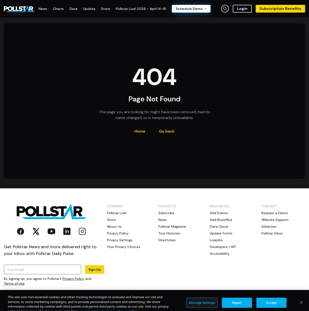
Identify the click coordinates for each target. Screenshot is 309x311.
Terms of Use (14, 283)
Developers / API (223, 247)
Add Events (219, 213)
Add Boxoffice (221, 220)
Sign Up (94, 269)
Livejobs (216, 240)
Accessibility (220, 253)
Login (242, 8)
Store (111, 220)
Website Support (275, 220)
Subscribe (166, 213)
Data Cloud (219, 226)
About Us (114, 226)
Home (139, 131)
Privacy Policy (73, 278)
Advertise (268, 226)
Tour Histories (169, 233)
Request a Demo (274, 213)
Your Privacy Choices (123, 247)
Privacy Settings (120, 240)
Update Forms (221, 233)
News (162, 220)
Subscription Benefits (280, 8)
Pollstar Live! (116, 213)
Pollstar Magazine (172, 226)
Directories (167, 240)
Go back (167, 131)
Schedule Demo (191, 9)
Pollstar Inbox (272, 233)
